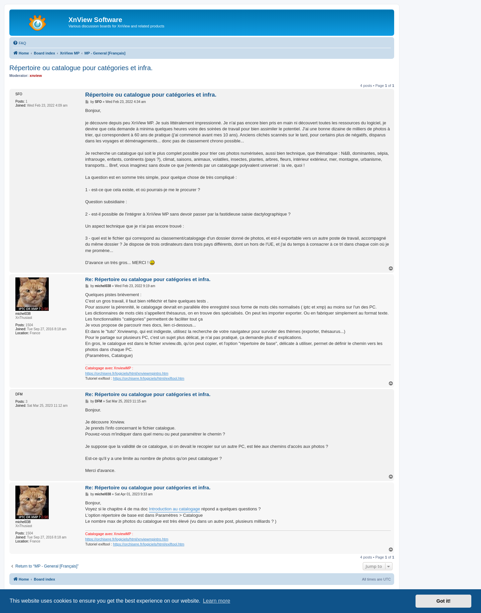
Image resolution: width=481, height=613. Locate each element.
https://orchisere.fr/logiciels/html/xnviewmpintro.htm (126, 373)
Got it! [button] (444, 601)
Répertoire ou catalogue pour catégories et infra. (81, 68)
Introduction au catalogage (174, 508)
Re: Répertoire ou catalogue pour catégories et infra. (147, 279)
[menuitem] (19, 43)
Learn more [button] (216, 601)
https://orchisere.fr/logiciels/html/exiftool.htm (148, 378)
